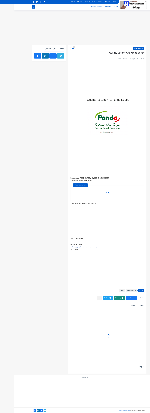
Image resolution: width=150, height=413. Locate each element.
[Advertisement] (75, 28)
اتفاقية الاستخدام (83, 1)
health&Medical (124, 48)
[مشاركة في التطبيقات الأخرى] (85, 298)
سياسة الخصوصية (96, 1)
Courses (85, 7)
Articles (78, 7)
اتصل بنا (65, 1)
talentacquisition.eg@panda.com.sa (70, 247)
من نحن (58, 1)
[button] (117, 298)
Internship (93, 7)
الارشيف (73, 1)
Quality (108, 290)
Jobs (102, 7)
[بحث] (19, 7)
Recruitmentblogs (110, 410)
